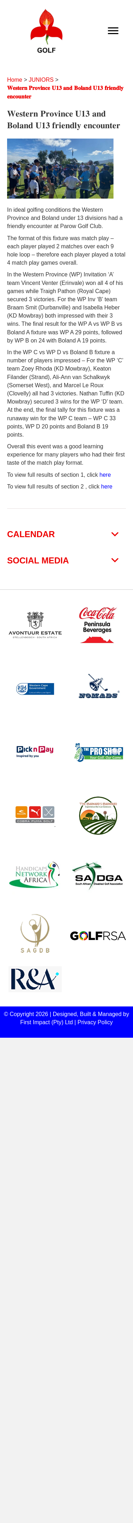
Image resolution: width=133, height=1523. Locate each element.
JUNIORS (41, 80)
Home (14, 80)
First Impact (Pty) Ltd (46, 1022)
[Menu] (113, 31)
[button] (66, 534)
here (105, 475)
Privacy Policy (95, 1022)
